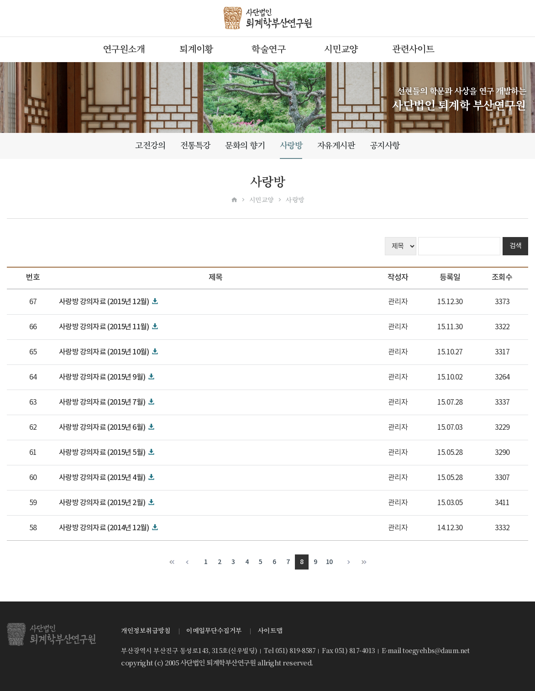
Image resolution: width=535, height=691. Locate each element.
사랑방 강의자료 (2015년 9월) (102, 377)
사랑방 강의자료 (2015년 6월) (102, 427)
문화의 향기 (245, 145)
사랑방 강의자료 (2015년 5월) (102, 452)
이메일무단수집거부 (214, 631)
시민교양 (341, 49)
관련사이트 (413, 49)
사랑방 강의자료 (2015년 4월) (102, 478)
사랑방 (291, 145)
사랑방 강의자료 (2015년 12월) (104, 302)
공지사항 (385, 145)
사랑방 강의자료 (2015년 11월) (104, 327)
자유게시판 (336, 145)
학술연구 (268, 49)
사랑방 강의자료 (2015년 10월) (104, 352)
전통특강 (195, 145)
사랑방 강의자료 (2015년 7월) (102, 402)
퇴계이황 (196, 49)
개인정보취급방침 (145, 631)
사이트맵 (270, 631)
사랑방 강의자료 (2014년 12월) (104, 528)
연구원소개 (124, 49)
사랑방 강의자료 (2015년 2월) (102, 503)
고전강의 (150, 145)
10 (329, 562)
